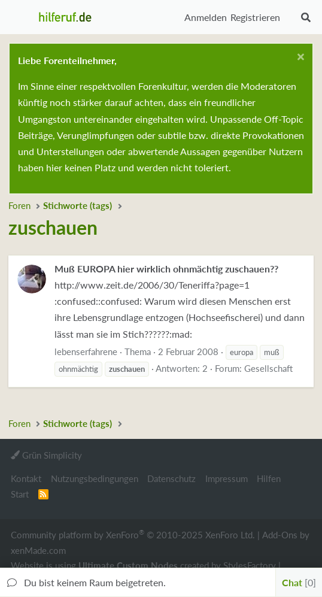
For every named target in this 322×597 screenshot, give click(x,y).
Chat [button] (299, 582)
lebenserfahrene (85, 351)
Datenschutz (171, 478)
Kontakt (26, 478)
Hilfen (269, 478)
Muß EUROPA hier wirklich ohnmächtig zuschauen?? (166, 268)
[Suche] (305, 17)
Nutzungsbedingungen (94, 478)
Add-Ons (279, 534)
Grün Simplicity (46, 455)
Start (20, 494)
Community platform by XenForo (133, 534)
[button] (20, 17)
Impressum (226, 478)
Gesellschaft (268, 368)
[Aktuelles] (290, 17)
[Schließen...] (299, 58)
